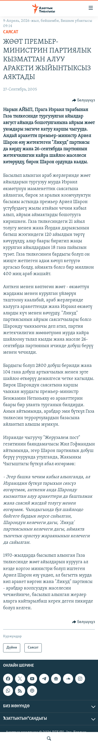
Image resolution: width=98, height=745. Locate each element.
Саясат (10, 32)
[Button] (83, 100)
